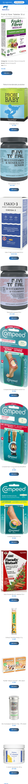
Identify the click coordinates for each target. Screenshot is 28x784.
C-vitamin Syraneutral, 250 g (14, 767)
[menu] (25, 8)
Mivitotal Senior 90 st (14, 184)
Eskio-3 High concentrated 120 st (14, 252)
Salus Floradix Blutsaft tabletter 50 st (14, 594)
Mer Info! (6, 73)
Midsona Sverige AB (19, 61)
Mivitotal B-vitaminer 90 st (14, 312)
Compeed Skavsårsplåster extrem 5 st (14, 389)
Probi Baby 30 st (14, 124)
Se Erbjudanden (19, 2)
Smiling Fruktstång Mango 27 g (14, 637)
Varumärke (11, 61)
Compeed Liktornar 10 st (14, 536)
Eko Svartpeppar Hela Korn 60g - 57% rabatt (14, 724)
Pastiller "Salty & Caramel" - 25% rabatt (14, 680)
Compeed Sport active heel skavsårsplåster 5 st (14, 467)
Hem (2, 16)
